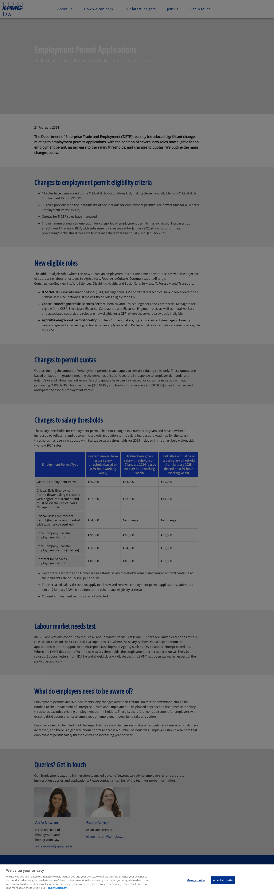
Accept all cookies (223, 881)
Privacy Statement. (57, 889)
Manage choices (196, 881)
